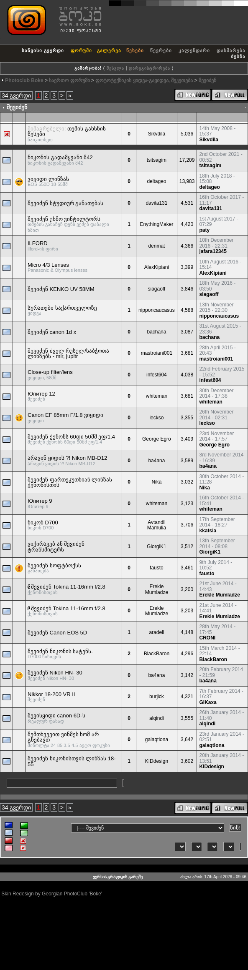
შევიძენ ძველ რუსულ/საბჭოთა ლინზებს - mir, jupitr (68, 354)
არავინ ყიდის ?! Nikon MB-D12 (67, 458)
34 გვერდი (16, 95)
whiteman (156, 396)
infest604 (156, 375)
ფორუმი (81, 50)
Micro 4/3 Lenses (48, 265)
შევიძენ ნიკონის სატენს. (60, 651)
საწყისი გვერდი (43, 50)
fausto (157, 568)
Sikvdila (156, 134)
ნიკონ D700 (43, 522)
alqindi (156, 718)
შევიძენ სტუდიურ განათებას (65, 203)
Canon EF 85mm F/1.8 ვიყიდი (65, 415)
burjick (156, 696)
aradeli (156, 632)
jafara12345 (212, 251)
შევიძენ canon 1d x (52, 332)
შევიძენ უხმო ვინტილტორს (64, 219)
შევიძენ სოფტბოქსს (54, 565)
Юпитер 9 (40, 501)
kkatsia (207, 531)
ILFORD (38, 243)
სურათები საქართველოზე (62, 308)
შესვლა (115, 68)
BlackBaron (156, 654)
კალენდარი (194, 50)
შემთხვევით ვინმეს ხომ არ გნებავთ (63, 737)
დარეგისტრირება (149, 68)
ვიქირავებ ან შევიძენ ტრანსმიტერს (56, 547)
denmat (156, 246)
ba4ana (156, 461)
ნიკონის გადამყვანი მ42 (60, 157)
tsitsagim (156, 160)
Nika (156, 482)
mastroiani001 (156, 353)
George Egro (156, 439)
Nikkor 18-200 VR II (51, 694)
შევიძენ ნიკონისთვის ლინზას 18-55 (72, 761)
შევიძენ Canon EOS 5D (57, 632)
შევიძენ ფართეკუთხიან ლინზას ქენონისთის (70, 482)
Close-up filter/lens (50, 372)
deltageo (156, 181)
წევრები (161, 50)
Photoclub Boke (24, 80)
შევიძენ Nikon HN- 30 (55, 672)
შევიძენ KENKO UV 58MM (61, 289)
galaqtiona (156, 739)
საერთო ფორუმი (69, 80)
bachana (156, 332)
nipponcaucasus (156, 310)
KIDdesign (156, 761)
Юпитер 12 (41, 394)
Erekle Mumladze (156, 589)
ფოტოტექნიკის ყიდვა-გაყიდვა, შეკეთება (144, 80)
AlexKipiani (156, 267)
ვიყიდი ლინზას (48, 179)
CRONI (207, 638)
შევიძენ (207, 80)
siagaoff (156, 289)
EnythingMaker (156, 224)
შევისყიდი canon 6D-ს (56, 715)
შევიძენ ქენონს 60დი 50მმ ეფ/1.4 (71, 437)
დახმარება (231, 50)
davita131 (156, 203)
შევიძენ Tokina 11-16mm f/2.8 (68, 587)
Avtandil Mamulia (156, 525)
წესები (135, 50)
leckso (156, 418)
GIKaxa (207, 702)
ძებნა (238, 56)
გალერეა (109, 50)
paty (204, 230)
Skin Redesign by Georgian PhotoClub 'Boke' (51, 894)
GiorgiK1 (156, 546)
